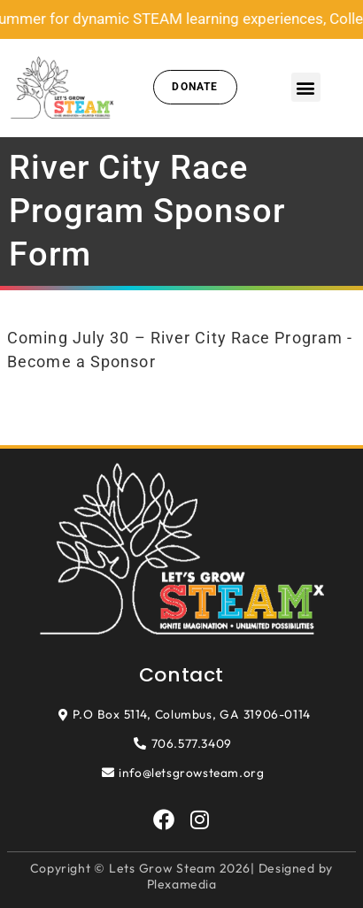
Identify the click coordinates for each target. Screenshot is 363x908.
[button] (306, 87)
